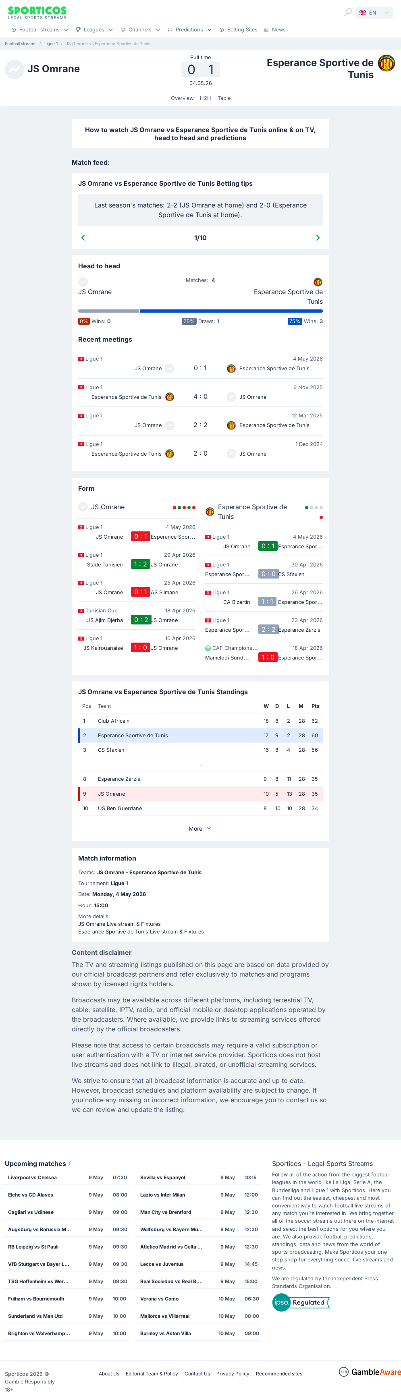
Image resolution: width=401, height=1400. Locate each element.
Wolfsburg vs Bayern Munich (174, 1229)
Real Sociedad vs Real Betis (172, 1281)
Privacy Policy (232, 1374)
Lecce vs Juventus (162, 1264)
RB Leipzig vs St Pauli (33, 1247)
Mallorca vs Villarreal (164, 1316)
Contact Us (197, 1374)
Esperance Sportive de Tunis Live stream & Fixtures (141, 932)
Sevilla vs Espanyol (162, 1177)
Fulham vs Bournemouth (36, 1299)
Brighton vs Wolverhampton (40, 1333)
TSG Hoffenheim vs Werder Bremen (42, 1281)
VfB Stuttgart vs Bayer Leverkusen (42, 1264)
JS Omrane (95, 292)
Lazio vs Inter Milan (162, 1195)
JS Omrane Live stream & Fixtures (119, 924)
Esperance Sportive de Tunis (288, 296)
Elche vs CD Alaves (30, 1195)
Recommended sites (279, 1374)
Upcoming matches (39, 1163)
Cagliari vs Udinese (31, 1212)
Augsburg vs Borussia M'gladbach (42, 1229)
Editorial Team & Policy (152, 1374)
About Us (109, 1374)
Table (224, 98)
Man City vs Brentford (165, 1212)
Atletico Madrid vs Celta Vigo (174, 1247)
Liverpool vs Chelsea (32, 1177)
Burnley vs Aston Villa (165, 1333)
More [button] (200, 828)
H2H (205, 98)
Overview (182, 98)
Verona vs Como (159, 1299)
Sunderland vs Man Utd (35, 1316)
